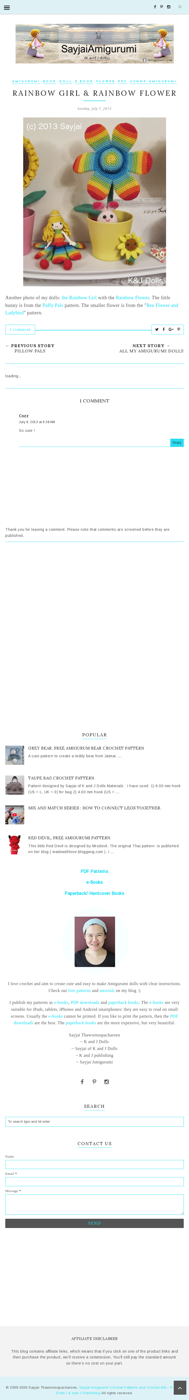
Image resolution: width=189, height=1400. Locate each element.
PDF (122, 81)
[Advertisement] (94, 595)
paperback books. (124, 1002)
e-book (84, 81)
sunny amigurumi (153, 81)
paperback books (81, 1023)
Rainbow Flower (132, 297)
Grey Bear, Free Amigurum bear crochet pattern (86, 748)
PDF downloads (85, 1002)
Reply (177, 443)
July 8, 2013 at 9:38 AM (37, 422)
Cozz (23, 416)
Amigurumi (26, 81)
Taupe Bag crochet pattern (61, 778)
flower (105, 81)
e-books (61, 1002)
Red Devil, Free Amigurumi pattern (69, 837)
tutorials (107, 990)
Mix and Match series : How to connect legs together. (95, 807)
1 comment (20, 329)
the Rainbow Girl (79, 297)
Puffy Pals (52, 305)
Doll (65, 81)
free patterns (79, 990)
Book (49, 81)
